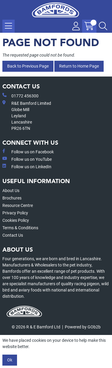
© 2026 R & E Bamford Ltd (36, 327)
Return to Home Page (79, 66)
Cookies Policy (15, 220)
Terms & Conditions (20, 227)
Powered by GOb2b (83, 327)
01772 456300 (20, 95)
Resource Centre (17, 205)
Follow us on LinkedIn (26, 166)
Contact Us (12, 235)
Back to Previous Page (28, 66)
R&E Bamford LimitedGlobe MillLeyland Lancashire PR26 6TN (26, 115)
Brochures (12, 198)
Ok (9, 360)
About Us (10, 190)
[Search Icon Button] (103, 26)
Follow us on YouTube (27, 159)
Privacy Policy (15, 212)
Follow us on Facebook (28, 151)
